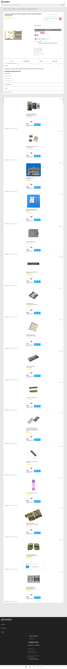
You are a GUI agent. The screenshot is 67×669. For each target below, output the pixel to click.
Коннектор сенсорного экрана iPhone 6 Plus (32, 273)
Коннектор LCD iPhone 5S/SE (31, 397)
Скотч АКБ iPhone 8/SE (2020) (31, 492)
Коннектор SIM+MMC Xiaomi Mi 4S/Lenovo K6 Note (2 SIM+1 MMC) (32, 210)
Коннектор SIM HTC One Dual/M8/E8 (30, 178)
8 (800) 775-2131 (34, 642)
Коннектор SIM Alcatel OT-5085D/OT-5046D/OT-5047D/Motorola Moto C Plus (31, 588)
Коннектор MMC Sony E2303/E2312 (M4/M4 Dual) (31, 335)
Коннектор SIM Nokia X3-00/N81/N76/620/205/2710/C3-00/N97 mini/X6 (32, 555)
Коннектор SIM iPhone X (30, 241)
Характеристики (26, 61)
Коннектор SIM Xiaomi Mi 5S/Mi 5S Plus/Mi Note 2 (32, 147)
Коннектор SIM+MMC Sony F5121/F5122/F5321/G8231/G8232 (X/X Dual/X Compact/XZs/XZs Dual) (32, 430)
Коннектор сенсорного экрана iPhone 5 (32, 462)
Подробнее (47, 38)
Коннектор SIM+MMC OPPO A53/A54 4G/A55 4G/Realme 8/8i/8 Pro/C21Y (31, 115)
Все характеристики (8, 80)
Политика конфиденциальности (32, 652)
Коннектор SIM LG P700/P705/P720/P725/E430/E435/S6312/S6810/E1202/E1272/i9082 (32, 304)
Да (27, 566)
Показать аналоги (47, 29)
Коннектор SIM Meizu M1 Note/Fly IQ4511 (31, 367)
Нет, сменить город (34, 566)
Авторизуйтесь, (48, 18)
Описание (11, 61)
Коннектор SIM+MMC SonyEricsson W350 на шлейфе (32, 524)
